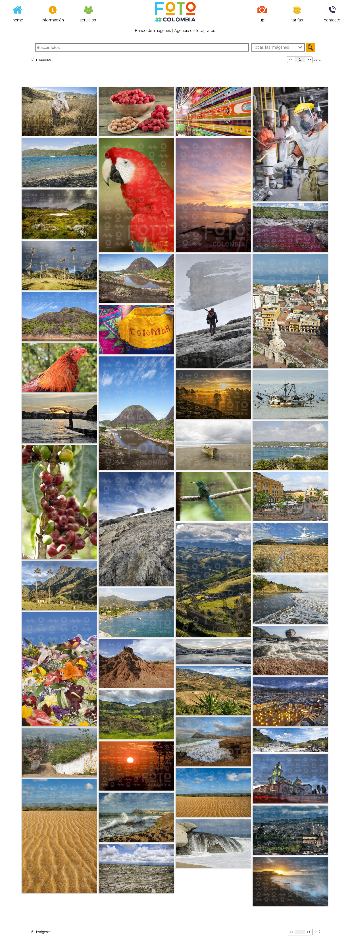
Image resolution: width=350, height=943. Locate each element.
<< (291, 59)
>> (308, 59)
